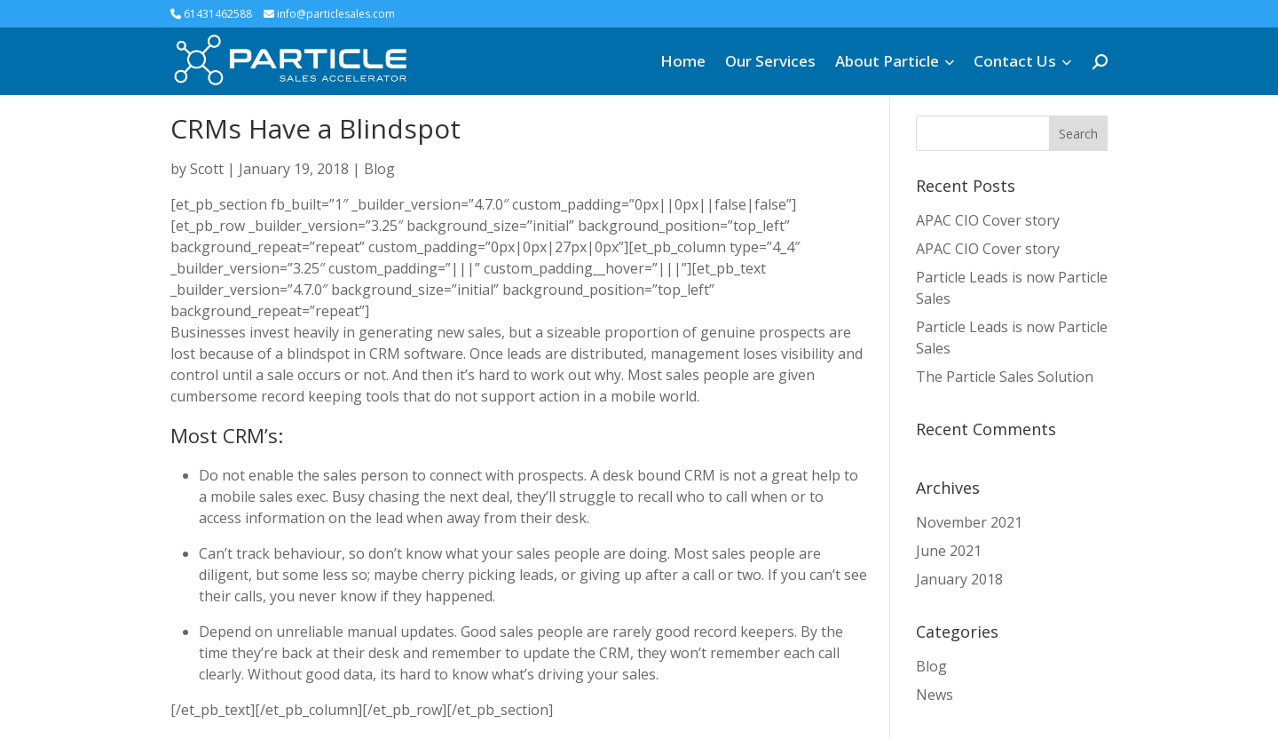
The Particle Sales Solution (1004, 376)
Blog (379, 169)
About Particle (887, 61)
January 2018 (959, 579)
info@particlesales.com (329, 13)
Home (683, 61)
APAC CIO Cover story (988, 220)
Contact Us (1015, 61)
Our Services (770, 61)
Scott (207, 169)
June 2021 (949, 550)
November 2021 (969, 522)
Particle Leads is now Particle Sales (1012, 287)
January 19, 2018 (294, 169)
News (934, 694)
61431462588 (211, 13)
